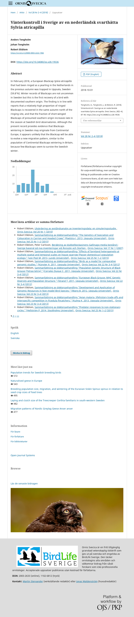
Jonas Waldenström (87, 581)
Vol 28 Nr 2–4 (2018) (38, 12)
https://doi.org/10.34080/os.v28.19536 (38, 61)
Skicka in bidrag (21, 352)
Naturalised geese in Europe (26, 380)
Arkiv (22, 12)
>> (18, 316)
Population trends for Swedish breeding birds (36, 372)
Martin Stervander (33, 581)
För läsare (15, 431)
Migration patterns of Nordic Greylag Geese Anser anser (42, 408)
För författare (17, 436)
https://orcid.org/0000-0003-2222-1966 (27, 53)
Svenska (15, 338)
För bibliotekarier (19, 441)
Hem (13, 12)
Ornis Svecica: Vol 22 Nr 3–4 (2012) (101, 264)
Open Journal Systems (23, 455)
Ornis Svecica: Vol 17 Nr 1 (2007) (105, 248)
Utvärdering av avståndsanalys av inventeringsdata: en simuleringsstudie (76, 228)
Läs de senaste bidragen (24, 483)
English (15, 333)
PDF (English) (92, 74)
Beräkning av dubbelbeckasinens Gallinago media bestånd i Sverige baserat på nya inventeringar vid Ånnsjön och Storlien (67, 246)
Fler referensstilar (92, 120)
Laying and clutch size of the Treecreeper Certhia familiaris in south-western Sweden (58, 400)
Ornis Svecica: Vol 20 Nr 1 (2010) (35, 231)
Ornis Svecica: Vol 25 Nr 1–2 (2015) (90, 257)
